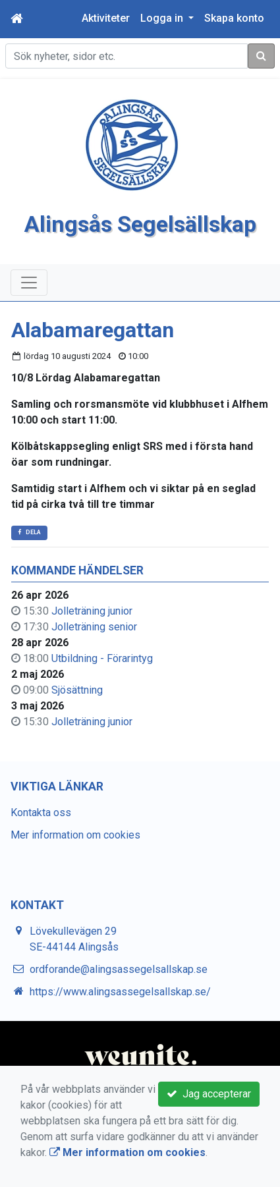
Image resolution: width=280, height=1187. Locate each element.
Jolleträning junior (91, 611)
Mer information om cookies (75, 835)
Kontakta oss (41, 812)
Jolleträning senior (94, 627)
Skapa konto (234, 18)
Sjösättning (77, 690)
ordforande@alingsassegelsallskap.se (119, 969)
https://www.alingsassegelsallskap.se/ (120, 991)
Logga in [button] (163, 18)
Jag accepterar (209, 1094)
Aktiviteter (106, 18)
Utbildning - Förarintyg (102, 658)
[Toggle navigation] (29, 282)
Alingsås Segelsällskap (140, 224)
